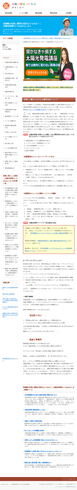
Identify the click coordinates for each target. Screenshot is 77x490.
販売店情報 (8, 13)
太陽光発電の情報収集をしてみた (35, 409)
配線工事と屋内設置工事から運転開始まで (38, 462)
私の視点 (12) (9, 143)
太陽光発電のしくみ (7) (11, 68)
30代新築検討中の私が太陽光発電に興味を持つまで (41, 395)
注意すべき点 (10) (10, 132)
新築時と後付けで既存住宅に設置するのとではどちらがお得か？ (10, 315)
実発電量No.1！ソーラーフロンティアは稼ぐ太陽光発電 (48, 233)
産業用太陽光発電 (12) (10, 126)
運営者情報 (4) (9, 168)
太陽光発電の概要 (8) (11, 62)
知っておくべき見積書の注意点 (36, 109)
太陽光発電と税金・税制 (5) (11, 110)
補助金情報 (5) (9, 91)
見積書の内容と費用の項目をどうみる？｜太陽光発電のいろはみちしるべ (11, 237)
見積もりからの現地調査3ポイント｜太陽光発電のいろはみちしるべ (11, 248)
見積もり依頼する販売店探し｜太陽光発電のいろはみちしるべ (11, 215)
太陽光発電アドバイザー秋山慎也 (20, 484)
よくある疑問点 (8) (11, 148)
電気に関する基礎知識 (9, 294)
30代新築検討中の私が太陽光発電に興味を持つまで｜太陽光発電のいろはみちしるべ (11, 192)
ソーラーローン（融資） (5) (11, 97)
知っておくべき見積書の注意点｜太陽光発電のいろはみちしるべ (11, 226)
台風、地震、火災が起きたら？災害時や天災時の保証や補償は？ (10, 300)
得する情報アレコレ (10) (11, 104)
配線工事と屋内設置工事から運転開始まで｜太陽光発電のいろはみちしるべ (11, 272)
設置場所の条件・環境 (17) (11, 79)
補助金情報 (38, 13)
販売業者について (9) (11, 116)
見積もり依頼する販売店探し (34, 421)
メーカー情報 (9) (10, 121)
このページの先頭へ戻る (69, 479)
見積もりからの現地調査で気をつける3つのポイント (41, 440)
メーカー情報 (23, 13)
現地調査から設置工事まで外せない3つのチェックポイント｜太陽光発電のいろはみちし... (11, 260)
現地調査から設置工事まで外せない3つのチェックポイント (43, 451)
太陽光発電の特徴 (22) (10, 86)
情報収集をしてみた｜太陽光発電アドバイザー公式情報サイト (11, 204)
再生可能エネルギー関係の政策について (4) (11, 155)
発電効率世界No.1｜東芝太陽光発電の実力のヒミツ (53, 241)
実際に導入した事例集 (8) (11, 162)
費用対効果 (53, 13)
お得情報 (68, 13)
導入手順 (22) (9, 73)
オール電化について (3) (11, 138)
